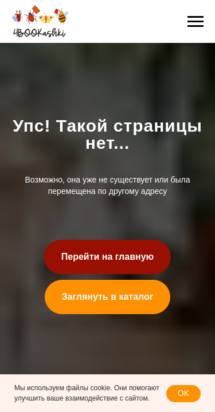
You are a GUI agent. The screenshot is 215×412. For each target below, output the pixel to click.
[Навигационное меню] (195, 21)
